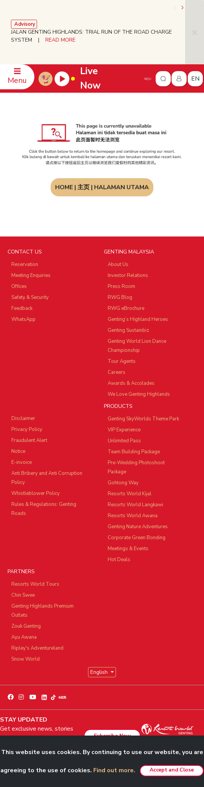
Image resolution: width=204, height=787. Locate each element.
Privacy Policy (26, 429)
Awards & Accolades (131, 383)
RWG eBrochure (126, 308)
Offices (19, 286)
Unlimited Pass (124, 440)
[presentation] (175, 7)
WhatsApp (23, 319)
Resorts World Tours (35, 584)
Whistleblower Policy (35, 493)
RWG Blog (120, 297)
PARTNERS (21, 571)
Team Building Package (134, 451)
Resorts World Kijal (129, 493)
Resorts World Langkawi (135, 504)
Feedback (21, 308)
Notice (18, 451)
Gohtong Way (123, 482)
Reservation (24, 264)
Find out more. (114, 770)
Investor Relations (128, 275)
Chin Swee (23, 595)
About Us (118, 264)
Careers (116, 372)
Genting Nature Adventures (138, 526)
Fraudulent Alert (29, 440)
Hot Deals (119, 559)
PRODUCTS (118, 406)
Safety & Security (30, 297)
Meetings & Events (128, 548)
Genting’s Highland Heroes (138, 319)
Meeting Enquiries (31, 275)
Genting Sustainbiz (128, 330)
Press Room (121, 286)
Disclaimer (23, 418)
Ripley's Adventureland (37, 648)
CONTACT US (25, 251)
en (195, 79)
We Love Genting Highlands (139, 394)
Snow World (25, 659)
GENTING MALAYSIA (129, 251)
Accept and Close (171, 769)
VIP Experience (124, 429)
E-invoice (21, 462)
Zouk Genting (26, 626)
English (99, 672)
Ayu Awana (24, 637)
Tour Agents (122, 361)
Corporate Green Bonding (136, 537)
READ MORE (60, 40)
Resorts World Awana (133, 515)
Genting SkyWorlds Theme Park (143, 418)
